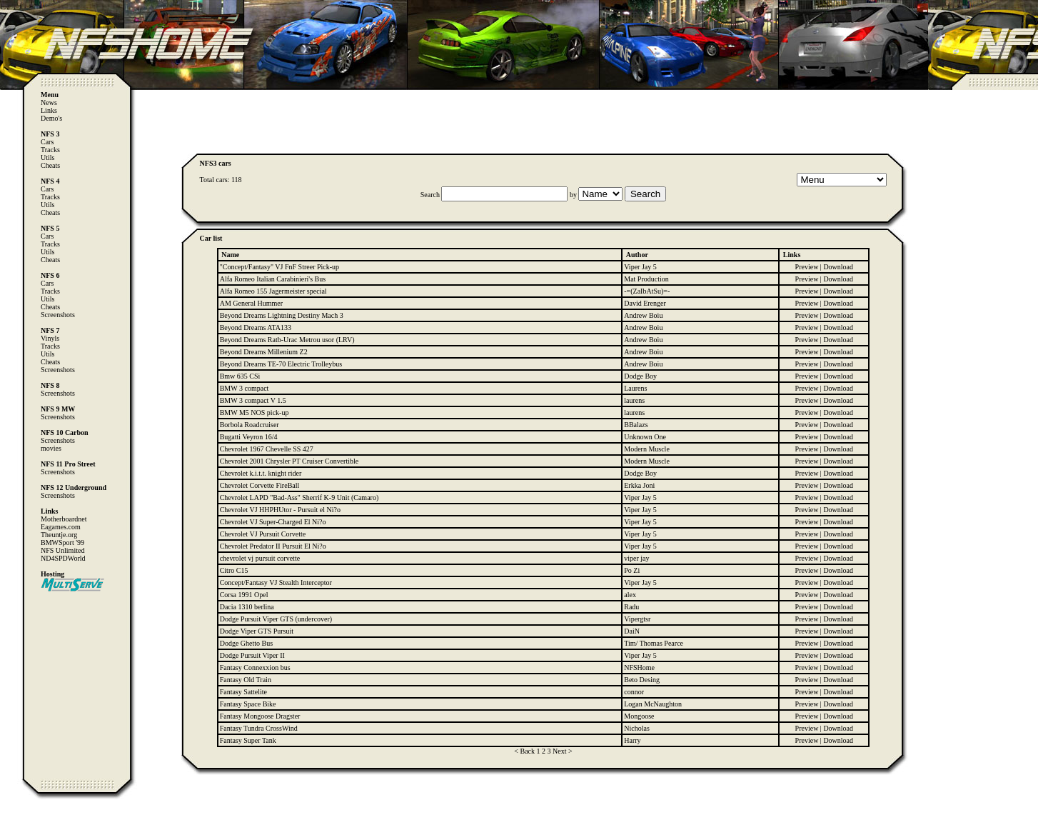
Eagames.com (61, 527)
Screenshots (58, 315)
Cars (47, 142)
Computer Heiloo (40, 818)
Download (838, 267)
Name (230, 255)
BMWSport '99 (62, 542)
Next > (563, 751)
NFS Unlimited (62, 550)
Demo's (51, 118)
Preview (807, 267)
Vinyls (50, 338)
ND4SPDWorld (63, 558)
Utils (47, 157)
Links (49, 110)
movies (51, 448)
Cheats (50, 165)
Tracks (50, 150)
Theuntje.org (59, 535)
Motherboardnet (63, 519)
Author (637, 255)
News (49, 102)
